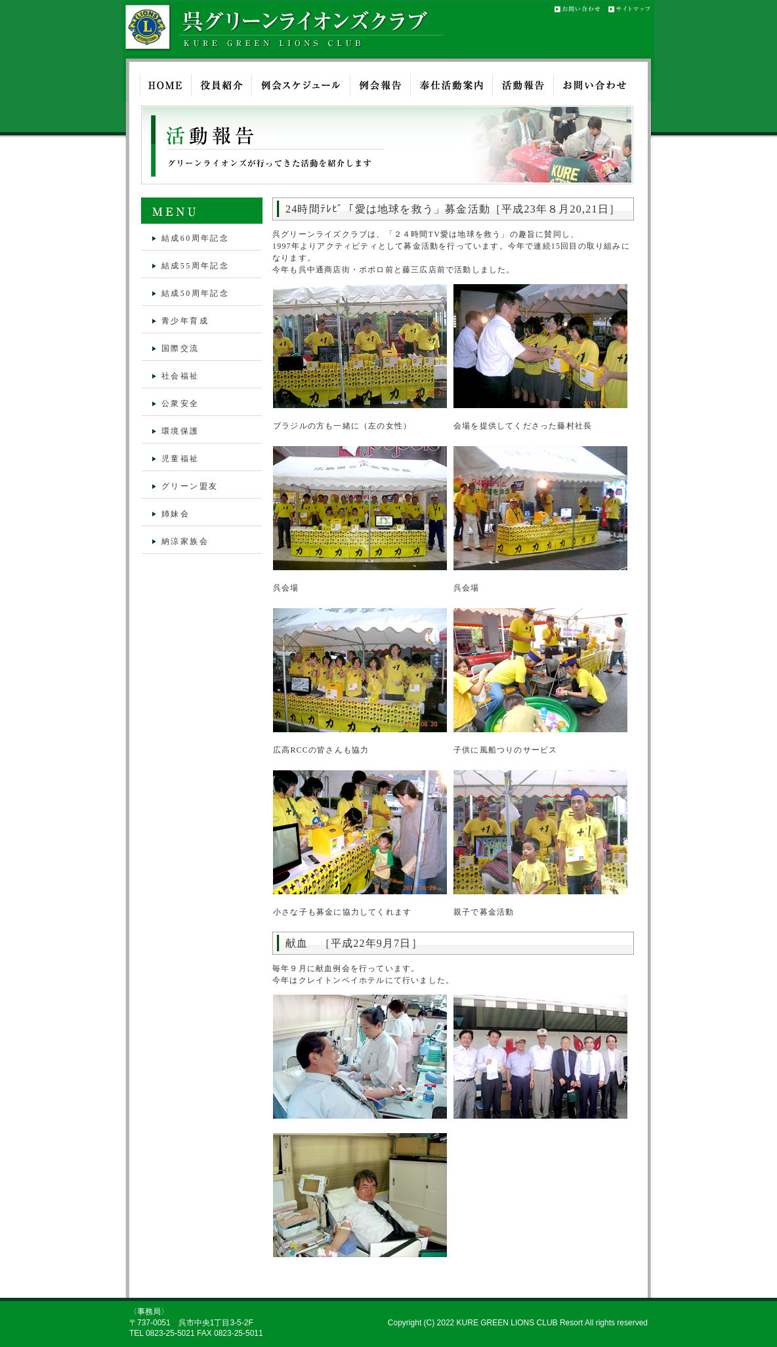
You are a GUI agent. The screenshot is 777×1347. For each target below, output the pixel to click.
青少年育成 (185, 320)
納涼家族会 (185, 541)
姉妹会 (175, 513)
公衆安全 (180, 403)
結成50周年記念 (195, 293)
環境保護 (180, 431)
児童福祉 (180, 458)
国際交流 (180, 348)
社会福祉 (180, 376)
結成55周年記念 (195, 265)
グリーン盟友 (189, 486)
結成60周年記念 (195, 238)
